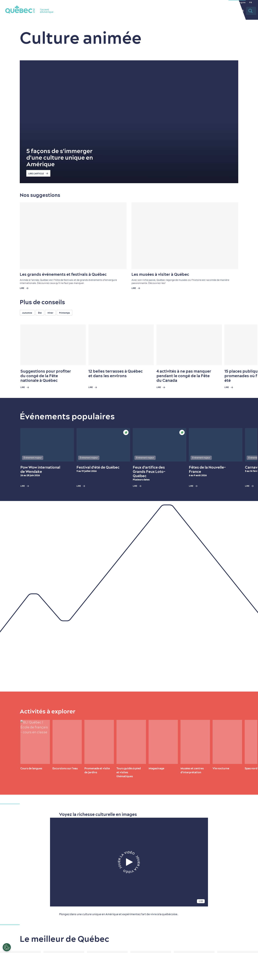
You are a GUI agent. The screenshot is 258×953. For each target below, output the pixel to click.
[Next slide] (248, 345)
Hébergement (187, 10)
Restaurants (163, 10)
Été (40, 312)
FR (250, 2)
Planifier (208, 10)
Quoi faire (141, 10)
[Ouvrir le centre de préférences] (7, 947)
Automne (27, 312)
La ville (124, 10)
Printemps (64, 312)
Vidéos (239, 10)
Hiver (50, 312)
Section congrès (237, 2)
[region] (139, 313)
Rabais (224, 10)
